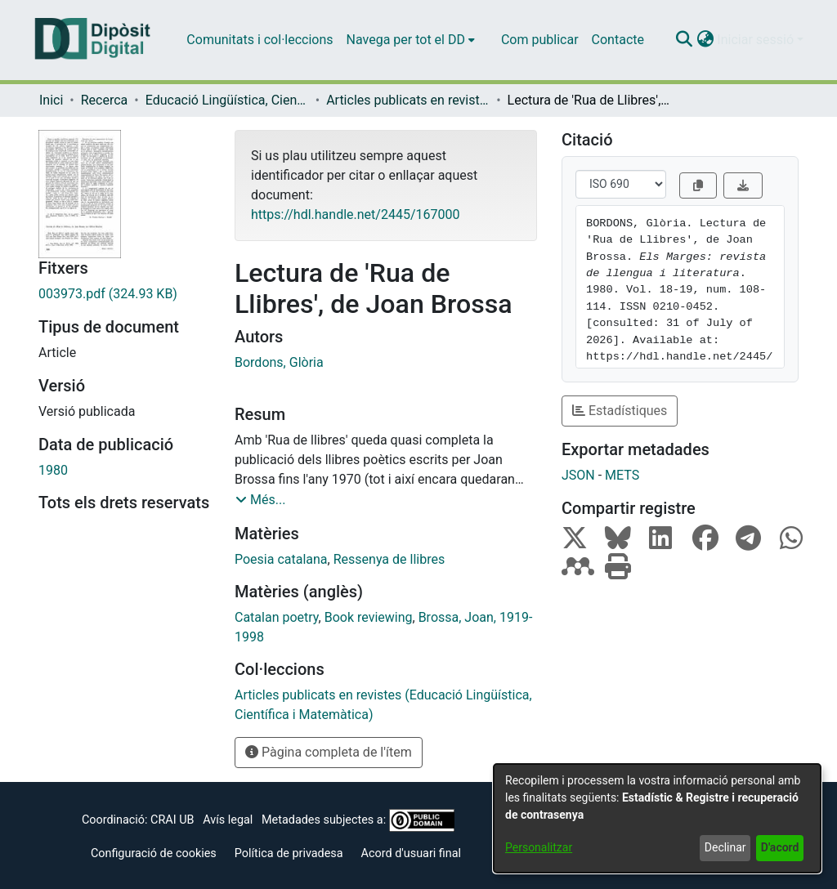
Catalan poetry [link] (277, 617)
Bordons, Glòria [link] (279, 362)
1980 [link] (53, 470)
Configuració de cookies (154, 853)
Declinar (725, 847)
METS (622, 475)
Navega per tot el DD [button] (406, 39)
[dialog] (657, 818)
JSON (578, 475)
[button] (684, 40)
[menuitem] (411, 40)
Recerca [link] (104, 100)
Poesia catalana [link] (281, 559)
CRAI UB (172, 820)
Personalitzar (538, 847)
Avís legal (228, 820)
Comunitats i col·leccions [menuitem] (259, 39)
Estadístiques (619, 410)
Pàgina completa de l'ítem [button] (328, 752)
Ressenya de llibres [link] (389, 559)
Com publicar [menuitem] (540, 39)
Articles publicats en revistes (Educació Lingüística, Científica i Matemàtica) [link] (408, 100)
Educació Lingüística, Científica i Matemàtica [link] (227, 100)
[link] (124, 294)
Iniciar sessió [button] (757, 39)
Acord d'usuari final (411, 853)
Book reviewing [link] (369, 617)
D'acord (780, 847)
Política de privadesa (289, 853)
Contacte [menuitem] (618, 39)
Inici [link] (51, 100)
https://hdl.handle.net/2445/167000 (355, 214)
